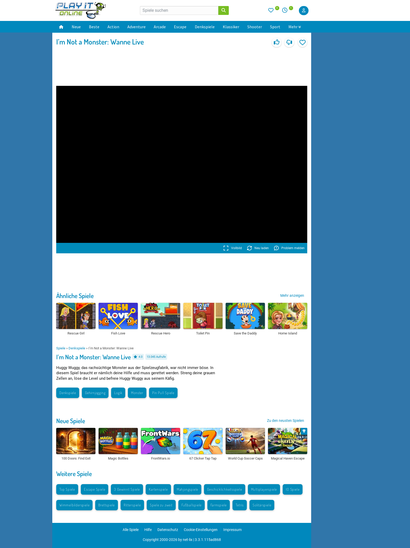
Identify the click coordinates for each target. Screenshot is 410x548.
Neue (76, 26)
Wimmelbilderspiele (74, 505)
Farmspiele (218, 505)
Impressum (232, 530)
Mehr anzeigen (292, 295)
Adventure (136, 26)
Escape (180, 26)
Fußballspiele (191, 505)
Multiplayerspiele (264, 489)
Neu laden (258, 248)
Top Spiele (67, 489)
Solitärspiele (262, 505)
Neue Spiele (70, 421)
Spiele (60, 348)
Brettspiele (106, 505)
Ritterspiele (132, 505)
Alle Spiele (131, 530)
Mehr (294, 26)
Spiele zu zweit (161, 505)
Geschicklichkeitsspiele (224, 489)
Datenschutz (167, 530)
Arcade (160, 26)
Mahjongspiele (187, 489)
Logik (118, 392)
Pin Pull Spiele (163, 392)
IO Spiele (292, 489)
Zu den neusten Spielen (285, 420)
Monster (137, 392)
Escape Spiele (94, 489)
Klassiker (231, 26)
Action (113, 26)
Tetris (240, 505)
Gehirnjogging (95, 392)
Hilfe (148, 530)
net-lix (187, 540)
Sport (275, 26)
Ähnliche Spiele (75, 296)
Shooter (254, 26)
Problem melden (289, 248)
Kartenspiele (158, 489)
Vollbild (232, 248)
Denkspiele (205, 26)
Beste (94, 26)
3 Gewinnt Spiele (127, 489)
